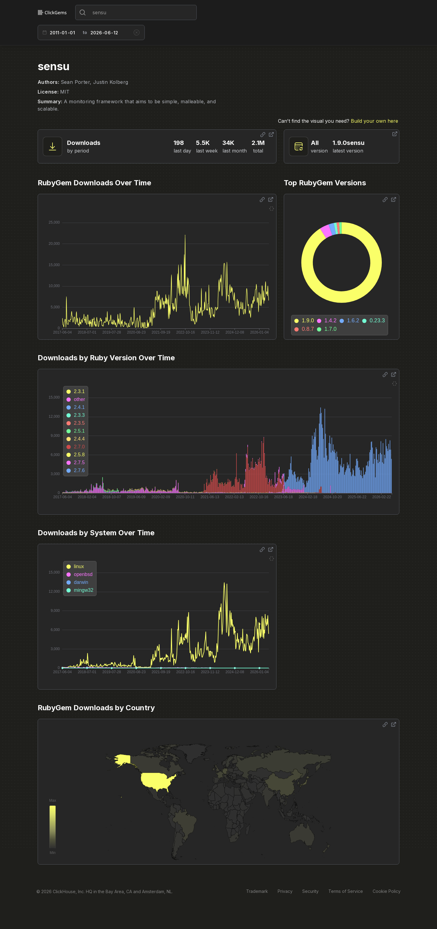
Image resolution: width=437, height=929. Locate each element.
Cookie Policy (387, 891)
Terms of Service (345, 891)
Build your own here (374, 121)
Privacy (285, 891)
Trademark (257, 891)
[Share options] (263, 135)
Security (310, 891)
